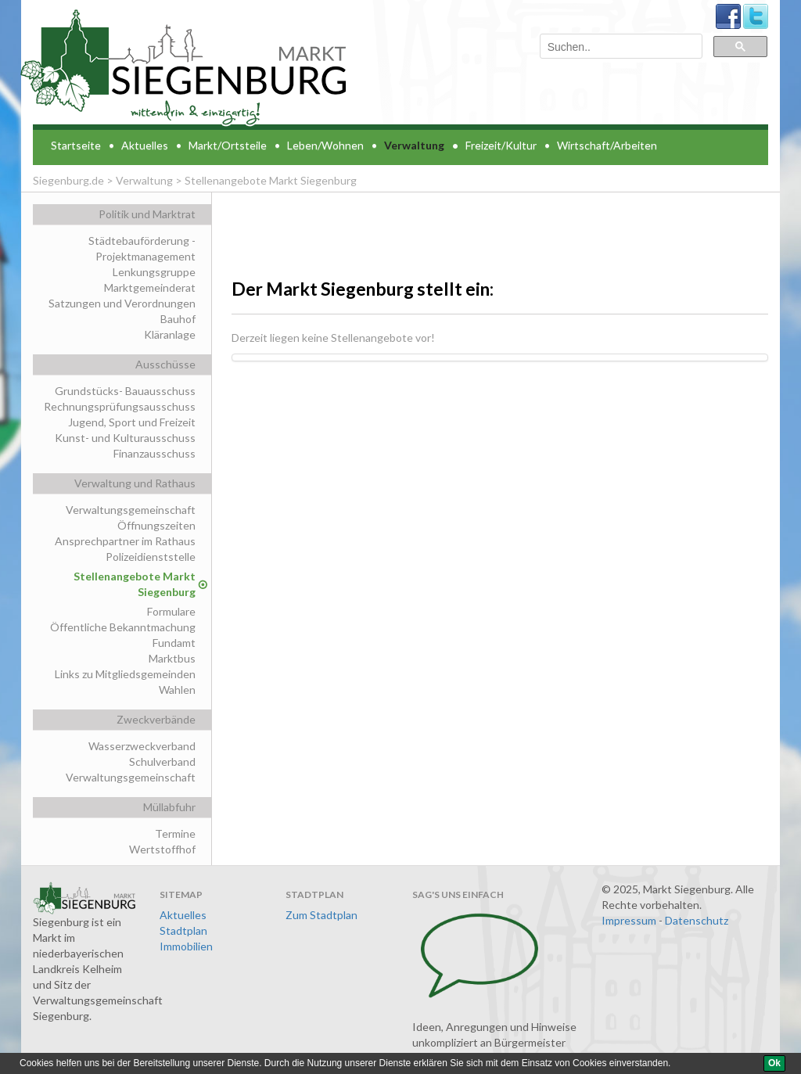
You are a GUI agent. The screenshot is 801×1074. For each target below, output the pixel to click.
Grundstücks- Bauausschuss (125, 390)
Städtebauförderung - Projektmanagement (142, 248)
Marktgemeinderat (150, 287)
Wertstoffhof (162, 849)
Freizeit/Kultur (501, 145)
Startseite (76, 145)
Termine (175, 833)
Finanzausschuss (154, 453)
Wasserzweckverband (142, 746)
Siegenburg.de (68, 180)
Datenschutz (696, 920)
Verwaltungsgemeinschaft (131, 509)
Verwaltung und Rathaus (135, 483)
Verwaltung (414, 145)
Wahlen (177, 689)
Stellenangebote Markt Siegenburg (135, 583)
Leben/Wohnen (325, 145)
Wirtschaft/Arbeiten (607, 145)
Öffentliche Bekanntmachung (123, 627)
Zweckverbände (156, 719)
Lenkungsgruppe (154, 271)
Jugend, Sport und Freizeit (132, 422)
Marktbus (172, 658)
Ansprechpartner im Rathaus (125, 541)
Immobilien (186, 946)
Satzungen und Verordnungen (122, 303)
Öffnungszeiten (156, 525)
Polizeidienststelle (151, 556)
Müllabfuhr (169, 807)
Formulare (171, 611)
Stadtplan (183, 930)
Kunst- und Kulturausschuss (125, 437)
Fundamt (174, 642)
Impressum (629, 920)
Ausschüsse (165, 364)
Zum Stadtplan (321, 914)
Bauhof (178, 318)
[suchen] (619, 47)
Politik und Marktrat (147, 214)
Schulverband (162, 761)
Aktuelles (144, 145)
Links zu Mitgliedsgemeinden (125, 674)
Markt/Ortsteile (228, 145)
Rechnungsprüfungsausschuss (120, 406)
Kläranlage (170, 334)
